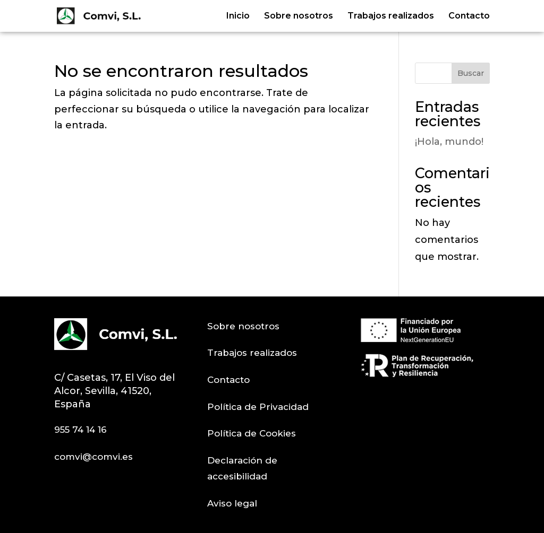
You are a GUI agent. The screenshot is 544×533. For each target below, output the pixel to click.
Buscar (470, 73)
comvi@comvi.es (93, 456)
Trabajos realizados (390, 16)
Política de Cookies (251, 433)
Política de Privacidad (258, 406)
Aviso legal (232, 503)
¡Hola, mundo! (449, 141)
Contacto (469, 16)
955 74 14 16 (80, 429)
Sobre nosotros (298, 16)
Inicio (238, 16)
